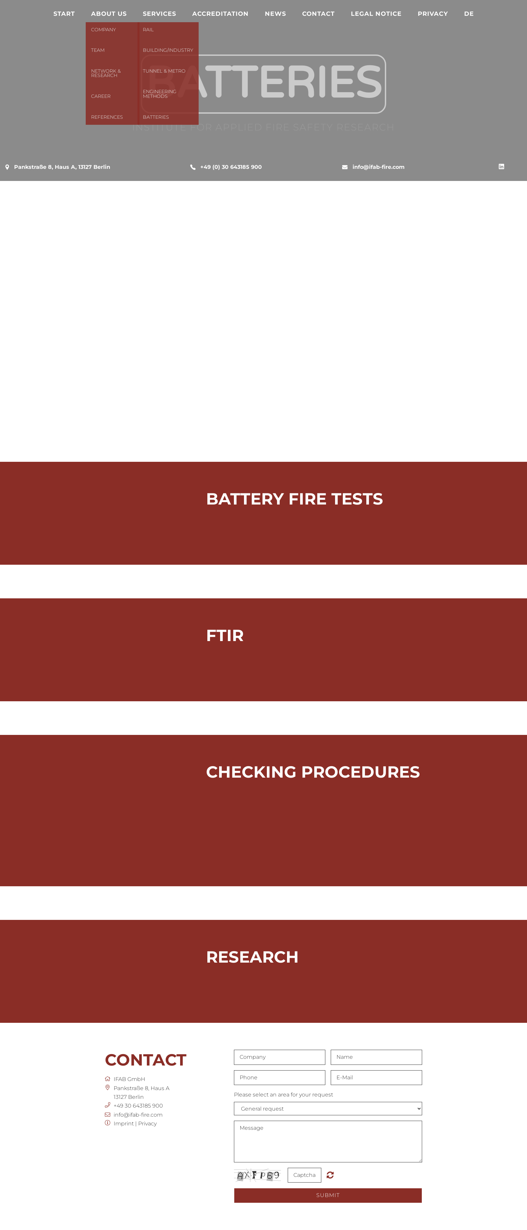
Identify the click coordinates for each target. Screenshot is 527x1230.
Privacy (433, 13)
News (275, 13)
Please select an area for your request (283, 1094)
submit (328, 1195)
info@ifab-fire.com (379, 167)
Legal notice (376, 13)
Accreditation (220, 13)
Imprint (124, 1123)
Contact (318, 13)
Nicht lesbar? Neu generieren (330, 1175)
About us (109, 13)
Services (159, 13)
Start (64, 13)
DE (469, 13)
